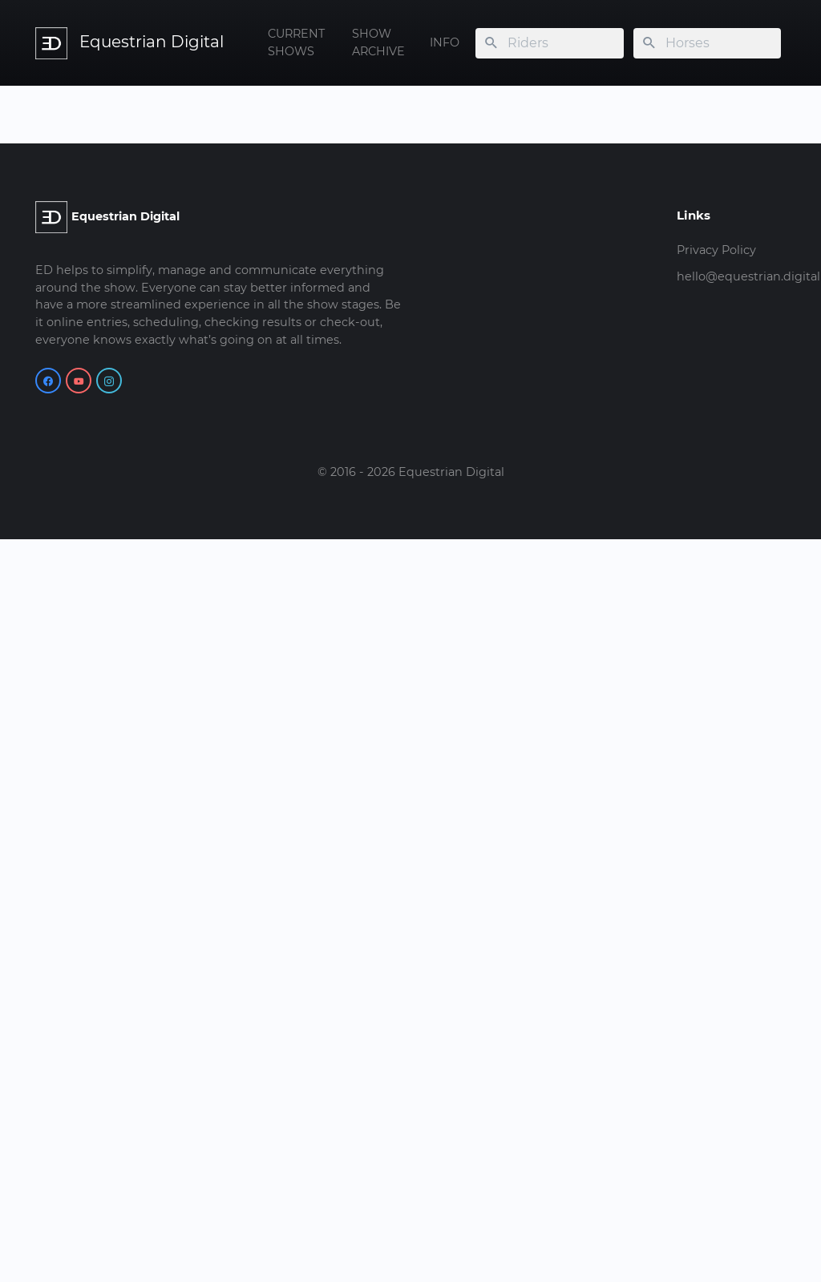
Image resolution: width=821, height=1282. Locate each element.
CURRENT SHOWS (296, 42)
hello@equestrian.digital (748, 276)
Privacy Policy (716, 250)
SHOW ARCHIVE (378, 42)
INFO (444, 42)
